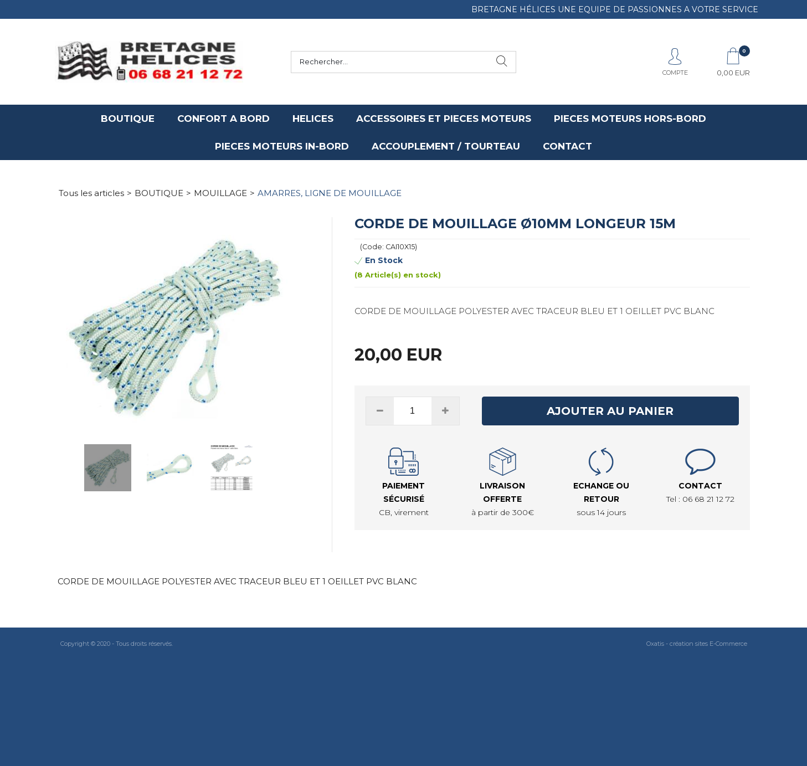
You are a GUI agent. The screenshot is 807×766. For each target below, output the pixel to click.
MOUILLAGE (220, 193)
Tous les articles (91, 193)
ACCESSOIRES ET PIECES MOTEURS (443, 118)
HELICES (312, 118)
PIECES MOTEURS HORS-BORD (630, 118)
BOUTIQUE (128, 118)
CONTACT (567, 146)
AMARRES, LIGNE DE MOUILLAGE (330, 193)
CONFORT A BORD (223, 118)
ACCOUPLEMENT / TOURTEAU (446, 146)
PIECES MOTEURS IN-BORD (282, 146)
